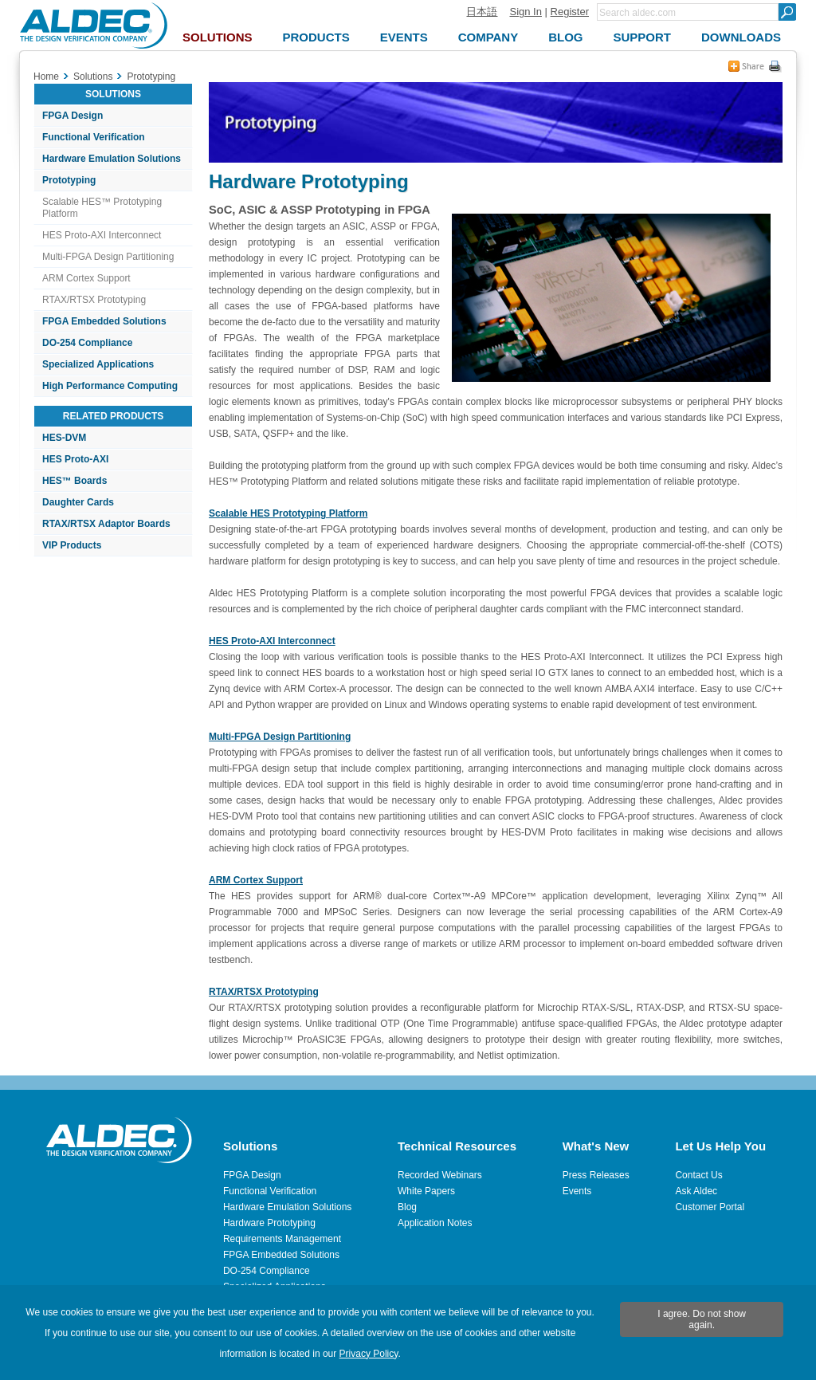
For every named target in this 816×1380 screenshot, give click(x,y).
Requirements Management (282, 1238)
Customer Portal (709, 1207)
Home (46, 76)
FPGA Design (72, 115)
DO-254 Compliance (87, 342)
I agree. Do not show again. (701, 1319)
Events (577, 1191)
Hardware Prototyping (269, 1223)
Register (570, 12)
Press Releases (596, 1175)
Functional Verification (93, 137)
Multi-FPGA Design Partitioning (108, 256)
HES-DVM (64, 437)
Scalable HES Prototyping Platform (288, 513)
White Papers (426, 1191)
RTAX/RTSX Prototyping (94, 299)
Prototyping (69, 180)
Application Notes (435, 1223)
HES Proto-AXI (75, 459)
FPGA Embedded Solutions (104, 321)
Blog (407, 1207)
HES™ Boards (74, 480)
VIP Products (71, 545)
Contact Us (698, 1175)
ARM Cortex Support (86, 278)
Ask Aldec (696, 1191)
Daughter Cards (78, 502)
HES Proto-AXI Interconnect (101, 235)
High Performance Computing (110, 385)
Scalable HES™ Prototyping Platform (102, 207)
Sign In (525, 12)
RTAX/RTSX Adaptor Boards (106, 523)
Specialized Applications (98, 364)
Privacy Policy (368, 1353)
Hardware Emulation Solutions (111, 158)
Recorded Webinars (440, 1175)
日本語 (481, 12)
